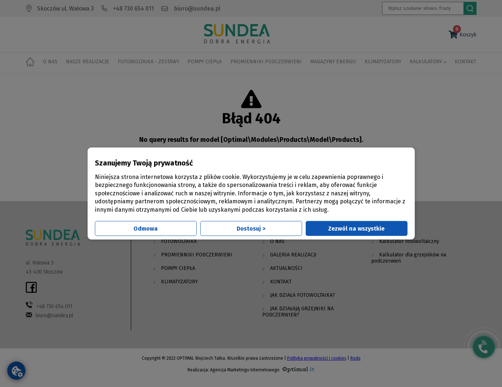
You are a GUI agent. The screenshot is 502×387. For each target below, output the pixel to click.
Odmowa (145, 228)
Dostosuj (251, 228)
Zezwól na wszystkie (356, 228)
